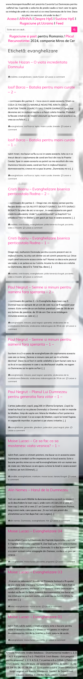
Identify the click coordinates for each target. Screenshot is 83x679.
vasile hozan (38, 77)
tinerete (56, 126)
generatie (28, 427)
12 (53, 667)
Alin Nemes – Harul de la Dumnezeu (38, 490)
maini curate (46, 126)
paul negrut (37, 322)
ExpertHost (67, 671)
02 (74, 663)
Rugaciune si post (23, 36)
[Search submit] (74, 29)
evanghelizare (25, 77)
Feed (59, 23)
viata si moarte (15, 227)
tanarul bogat (60, 476)
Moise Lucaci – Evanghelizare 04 (35, 531)
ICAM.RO (39, 674)
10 (34, 667)
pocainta (69, 224)
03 (7, 667)
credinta (13, 77)
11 (38, 667)
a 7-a (28, 656)
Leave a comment (56, 77)
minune (27, 322)
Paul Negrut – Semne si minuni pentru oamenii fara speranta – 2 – (39, 289)
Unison (63, 674)
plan (67, 427)
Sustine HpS (64, 19)
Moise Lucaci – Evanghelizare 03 (35, 572)
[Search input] (38, 29)
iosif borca (29, 126)
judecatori (47, 427)
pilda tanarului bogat (54, 224)
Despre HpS (43, 19)
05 (15, 667)
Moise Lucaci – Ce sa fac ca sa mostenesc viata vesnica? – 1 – (34, 443)
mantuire (36, 476)
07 (23, 667)
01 (71, 663)
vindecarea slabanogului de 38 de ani (47, 326)
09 (30, 667)
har (47, 520)
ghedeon (38, 427)
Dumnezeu (26, 520)
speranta (47, 322)
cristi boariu (23, 224)
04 (11, 667)
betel (12, 606)
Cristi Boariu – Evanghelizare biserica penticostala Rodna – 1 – (39, 240)
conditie (13, 476)
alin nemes (15, 520)
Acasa (12, 19)
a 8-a (53, 660)
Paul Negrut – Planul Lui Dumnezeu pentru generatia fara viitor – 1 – (37, 394)
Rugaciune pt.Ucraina (36, 23)
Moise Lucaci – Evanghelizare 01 (35, 616)
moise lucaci (47, 476)
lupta (37, 126)
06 (19, 667)
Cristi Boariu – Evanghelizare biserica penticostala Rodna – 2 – (39, 191)
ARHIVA (25, 19)
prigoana (50, 561)
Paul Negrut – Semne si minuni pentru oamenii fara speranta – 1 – (39, 341)
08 (26, 667)
